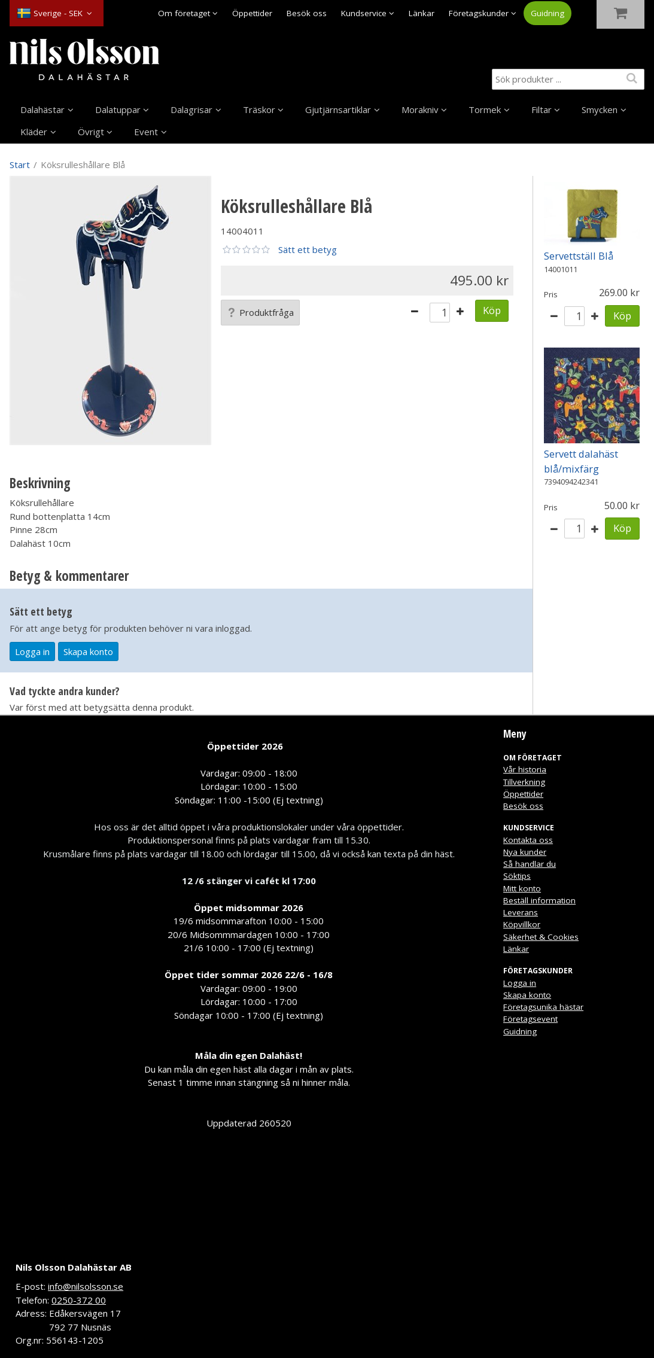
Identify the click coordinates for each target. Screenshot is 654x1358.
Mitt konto (522, 888)
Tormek (485, 109)
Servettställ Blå (578, 256)
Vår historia (524, 769)
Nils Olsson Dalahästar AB (74, 1267)
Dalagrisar (191, 109)
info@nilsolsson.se (85, 1286)
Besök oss (307, 13)
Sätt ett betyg (307, 249)
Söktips (517, 875)
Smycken (600, 109)
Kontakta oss (528, 840)
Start (20, 164)
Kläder (33, 132)
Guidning (547, 13)
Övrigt (91, 132)
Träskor (259, 109)
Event (146, 132)
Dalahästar (42, 109)
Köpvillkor (521, 924)
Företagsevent (530, 1018)
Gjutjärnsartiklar (338, 109)
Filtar (541, 109)
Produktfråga (260, 312)
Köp (492, 310)
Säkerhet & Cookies (541, 936)
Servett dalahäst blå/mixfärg (581, 461)
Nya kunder (524, 852)
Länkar (421, 13)
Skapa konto (88, 651)
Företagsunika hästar (543, 1006)
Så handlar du (529, 863)
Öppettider (252, 13)
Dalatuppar (118, 109)
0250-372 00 (78, 1300)
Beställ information (539, 900)
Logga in (32, 651)
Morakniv (420, 109)
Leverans (520, 912)
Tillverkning (524, 782)
